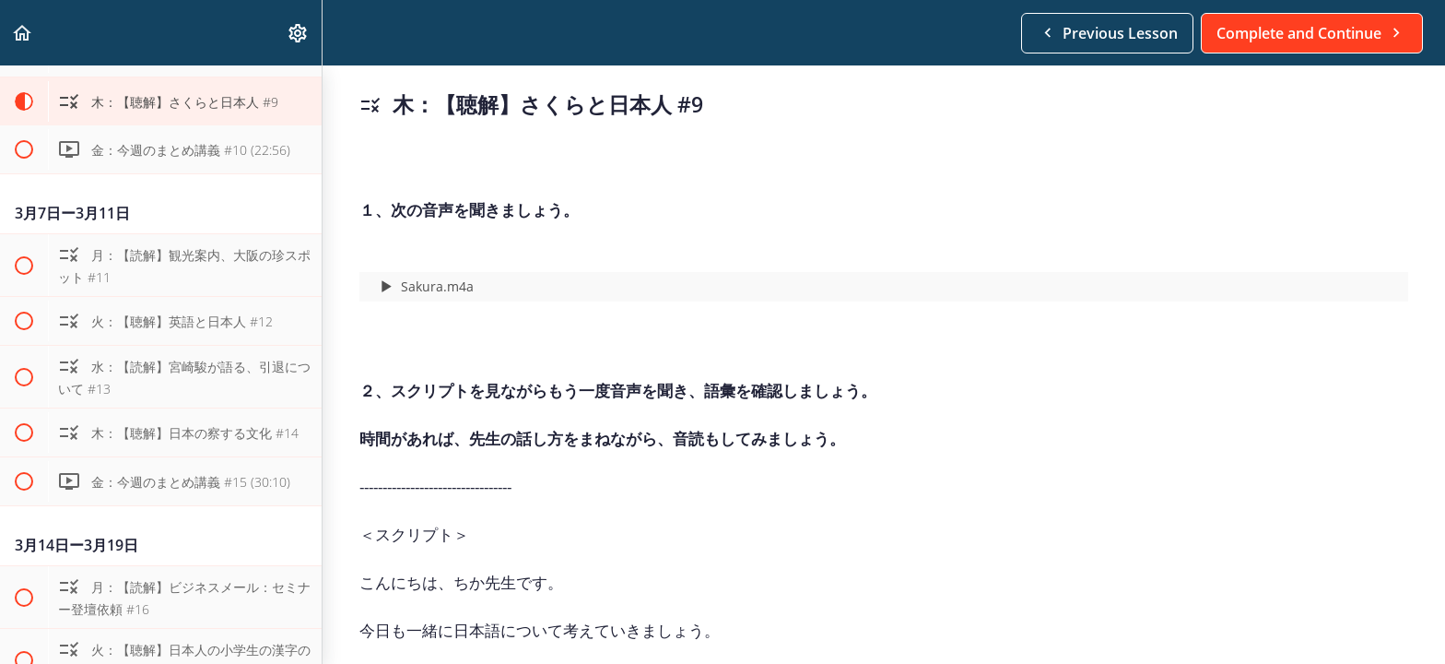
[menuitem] (299, 32)
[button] (23, 32)
